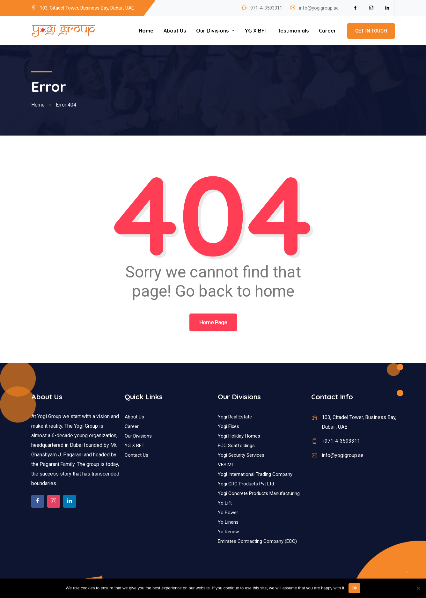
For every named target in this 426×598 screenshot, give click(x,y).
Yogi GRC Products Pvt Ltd (246, 484)
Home (146, 30)
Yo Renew (228, 532)
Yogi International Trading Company (255, 474)
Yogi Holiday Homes (239, 436)
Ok (354, 588)
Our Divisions (212, 30)
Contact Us (136, 455)
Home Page (213, 322)
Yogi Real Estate (235, 417)
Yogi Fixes (228, 426)
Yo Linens (228, 522)
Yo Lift (225, 503)
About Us (175, 30)
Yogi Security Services (241, 455)
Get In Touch (371, 31)
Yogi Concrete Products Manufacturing (259, 493)
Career (327, 30)
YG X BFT (256, 30)
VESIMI (225, 465)
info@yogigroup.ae (319, 8)
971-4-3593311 (265, 8)
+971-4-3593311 (341, 441)
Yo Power (228, 512)
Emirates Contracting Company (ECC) (257, 541)
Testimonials (293, 30)
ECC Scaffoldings (236, 445)
